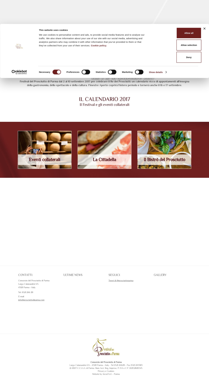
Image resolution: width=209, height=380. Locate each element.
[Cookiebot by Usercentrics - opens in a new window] (19, 48)
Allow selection (176, 21)
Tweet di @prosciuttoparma (121, 295)
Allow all (176, 9)
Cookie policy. (99, 21)
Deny (176, 33)
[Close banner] (204, 5)
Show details (156, 48)
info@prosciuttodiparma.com (31, 314)
